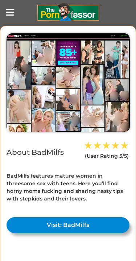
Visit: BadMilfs (68, 224)
